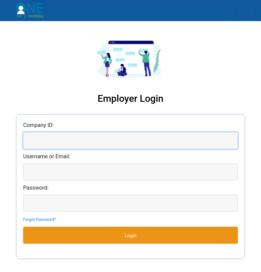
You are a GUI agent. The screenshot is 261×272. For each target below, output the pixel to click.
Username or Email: (46, 156)
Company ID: (38, 125)
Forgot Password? (39, 219)
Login (131, 235)
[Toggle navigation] (246, 10)
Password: (36, 188)
